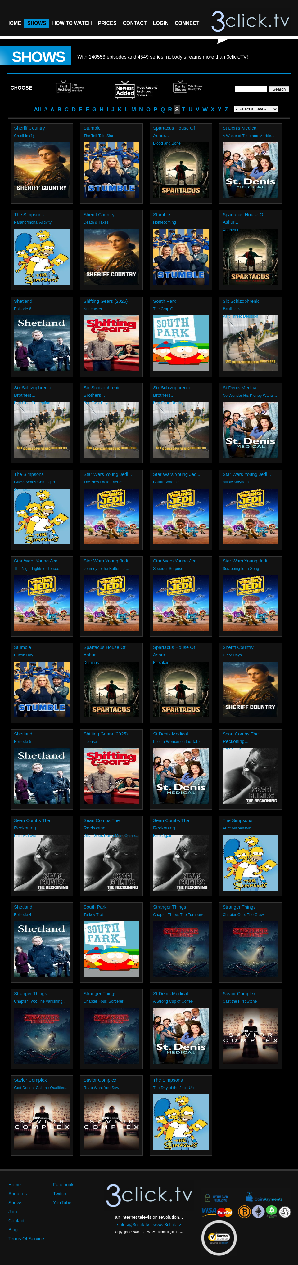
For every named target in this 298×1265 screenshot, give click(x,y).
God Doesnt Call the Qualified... (41, 1088)
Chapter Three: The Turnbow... (179, 915)
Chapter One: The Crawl (243, 915)
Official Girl (232, 749)
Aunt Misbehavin (237, 828)
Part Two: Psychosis (101, 403)
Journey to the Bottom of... (106, 568)
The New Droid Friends (104, 482)
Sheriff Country (29, 128)
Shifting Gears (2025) (106, 301)
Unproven (231, 230)
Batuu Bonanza (166, 482)
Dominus (91, 662)
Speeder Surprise (168, 568)
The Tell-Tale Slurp (99, 136)
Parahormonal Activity (33, 222)
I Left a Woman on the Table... (179, 742)
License (90, 742)
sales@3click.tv (133, 1224)
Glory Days (232, 655)
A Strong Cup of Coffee (173, 1001)
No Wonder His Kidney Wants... (250, 395)
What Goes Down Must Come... (111, 836)
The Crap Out (165, 309)
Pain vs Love (25, 836)
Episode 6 (22, 309)
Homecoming (164, 222)
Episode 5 (22, 742)
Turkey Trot (93, 915)
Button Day (23, 655)
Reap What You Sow (101, 1088)
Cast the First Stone (240, 1001)
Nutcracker (93, 309)
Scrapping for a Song (241, 568)
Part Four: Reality (168, 403)
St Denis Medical (240, 128)
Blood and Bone (167, 143)
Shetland (23, 301)
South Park (164, 301)
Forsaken (161, 662)
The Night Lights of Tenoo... (37, 568)
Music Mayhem (236, 482)
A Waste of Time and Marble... (248, 136)
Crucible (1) (24, 136)
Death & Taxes (96, 222)
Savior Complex (239, 993)
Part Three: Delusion (240, 316)
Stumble (92, 128)
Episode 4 (22, 915)
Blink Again (162, 836)
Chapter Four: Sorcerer (104, 1001)
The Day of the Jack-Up (173, 1088)
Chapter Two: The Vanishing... (40, 1001)
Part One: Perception (32, 403)
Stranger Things (169, 907)
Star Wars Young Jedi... (108, 474)
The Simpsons (29, 214)
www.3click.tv (167, 1224)
